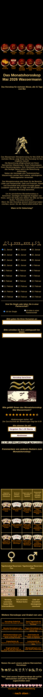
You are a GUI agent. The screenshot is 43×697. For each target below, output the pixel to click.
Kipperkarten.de (12, 642)
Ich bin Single (11, 312)
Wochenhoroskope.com (12, 636)
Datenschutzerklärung (26, 689)
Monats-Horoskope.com (12, 628)
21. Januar (8, 250)
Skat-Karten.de (33, 636)
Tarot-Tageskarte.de (33, 623)
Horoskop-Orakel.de (12, 622)
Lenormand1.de (33, 642)
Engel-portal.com (12, 649)
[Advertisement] (21, 22)
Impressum (12, 689)
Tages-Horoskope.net (33, 629)
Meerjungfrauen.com (33, 648)
